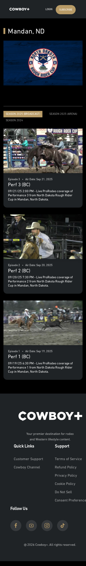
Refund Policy (66, 467)
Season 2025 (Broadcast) (23, 114)
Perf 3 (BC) (19, 185)
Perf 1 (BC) (19, 357)
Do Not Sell (63, 492)
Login (48, 9)
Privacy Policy (66, 476)
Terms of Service (68, 459)
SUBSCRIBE (65, 10)
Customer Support (28, 459)
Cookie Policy (65, 484)
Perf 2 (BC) (19, 271)
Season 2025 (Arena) (63, 114)
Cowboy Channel (27, 467)
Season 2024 (14, 120)
